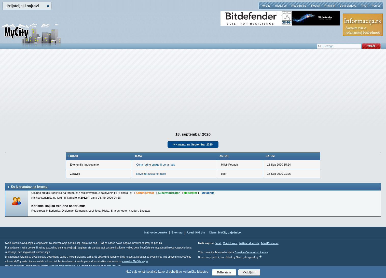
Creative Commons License (251, 252)
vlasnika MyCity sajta (135, 261)
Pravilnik (330, 5)
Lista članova (348, 5)
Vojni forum (230, 243)
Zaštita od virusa (249, 243)
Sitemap (177, 232)
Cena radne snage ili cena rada (155, 164)
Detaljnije (208, 192)
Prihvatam (224, 272)
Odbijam (249, 272)
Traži (364, 5)
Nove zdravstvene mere (151, 173)
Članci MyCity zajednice (225, 232)
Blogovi (315, 5)
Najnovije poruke (155, 232)
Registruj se (298, 5)
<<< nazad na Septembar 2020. (193, 144)
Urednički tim (196, 232)
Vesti (218, 243)
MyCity (266, 5)
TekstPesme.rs (270, 243)
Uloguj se (281, 5)
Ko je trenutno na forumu (29, 186)
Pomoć (376, 5)
